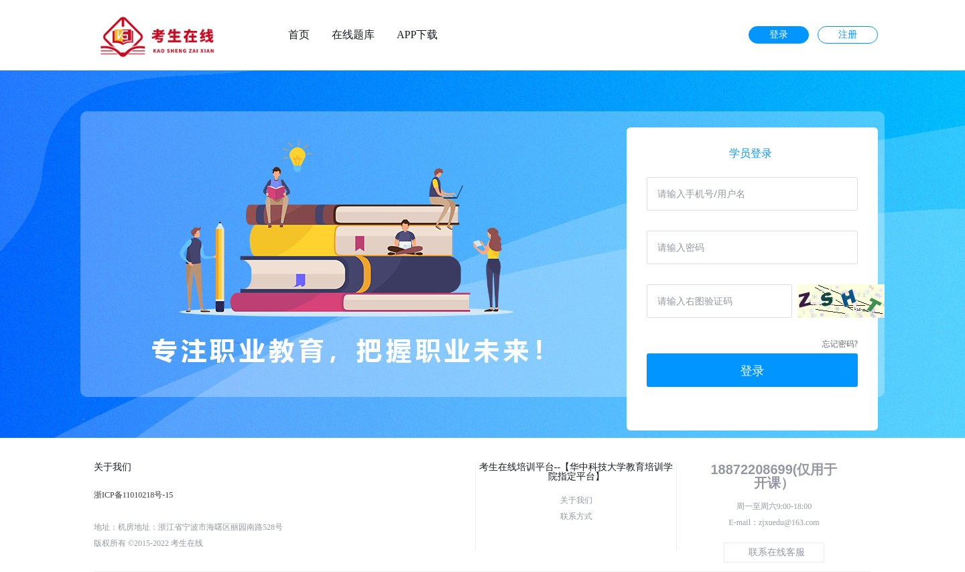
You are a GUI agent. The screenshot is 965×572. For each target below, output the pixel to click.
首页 (299, 35)
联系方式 (576, 516)
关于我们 (576, 500)
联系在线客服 (777, 552)
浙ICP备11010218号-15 (133, 495)
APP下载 (417, 35)
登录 (778, 35)
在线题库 (353, 35)
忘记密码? (840, 343)
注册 (847, 35)
